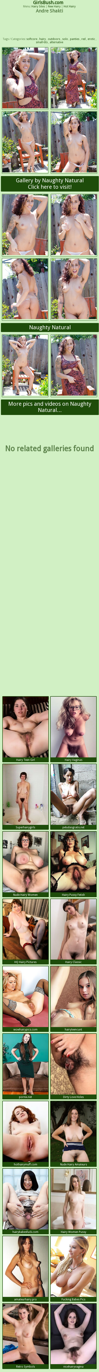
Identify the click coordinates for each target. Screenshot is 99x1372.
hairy (42, 39)
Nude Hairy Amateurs (73, 1133)
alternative (56, 42)
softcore (31, 39)
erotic (91, 39)
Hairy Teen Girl (25, 729)
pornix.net (25, 1066)
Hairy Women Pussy (73, 1201)
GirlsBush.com (48, 2)
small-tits (42, 42)
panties (74, 39)
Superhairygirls (25, 796)
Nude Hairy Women (25, 864)
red (83, 39)
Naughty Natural (50, 327)
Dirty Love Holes (73, 1066)
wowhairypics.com (25, 998)
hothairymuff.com (25, 1133)
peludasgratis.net (73, 796)
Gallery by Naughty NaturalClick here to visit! (50, 183)
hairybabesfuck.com (25, 1201)
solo (65, 39)
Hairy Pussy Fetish (73, 864)
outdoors (54, 39)
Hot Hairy (70, 6)
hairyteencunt (73, 998)
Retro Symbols (25, 1336)
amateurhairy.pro (25, 1268)
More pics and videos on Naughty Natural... (49, 407)
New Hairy (54, 6)
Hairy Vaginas (73, 729)
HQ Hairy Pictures (25, 931)
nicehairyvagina (73, 1336)
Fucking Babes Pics (73, 1268)
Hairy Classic (73, 931)
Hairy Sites (38, 6)
